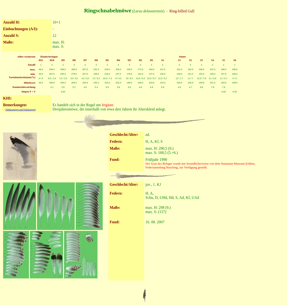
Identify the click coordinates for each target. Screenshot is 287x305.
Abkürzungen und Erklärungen (20, 109)
